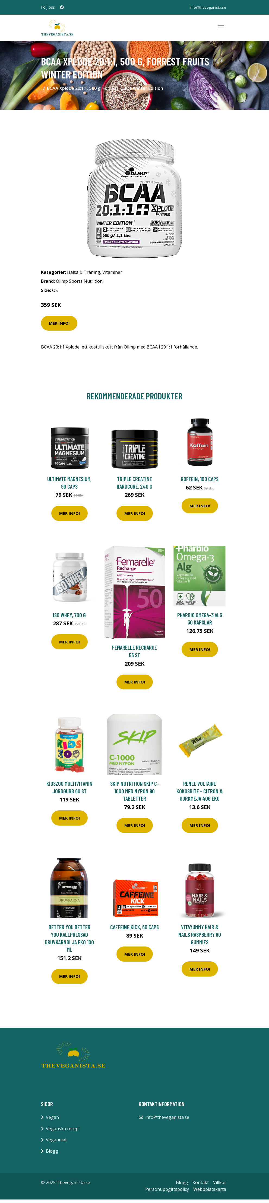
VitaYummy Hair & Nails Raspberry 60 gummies (199, 938)
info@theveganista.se (207, 7)
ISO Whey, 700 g (69, 618)
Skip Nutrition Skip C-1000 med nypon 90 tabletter (134, 794)
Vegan (52, 1121)
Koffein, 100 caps (200, 482)
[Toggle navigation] (221, 30)
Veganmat (56, 1143)
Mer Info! (59, 326)
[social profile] (62, 7)
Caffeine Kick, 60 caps (134, 930)
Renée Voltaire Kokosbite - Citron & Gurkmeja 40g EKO (199, 794)
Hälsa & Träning (83, 276)
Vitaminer (112, 276)
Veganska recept (63, 1132)
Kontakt (200, 1186)
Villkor (219, 1186)
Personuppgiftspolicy (167, 1193)
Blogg (52, 1155)
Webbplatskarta (209, 1193)
